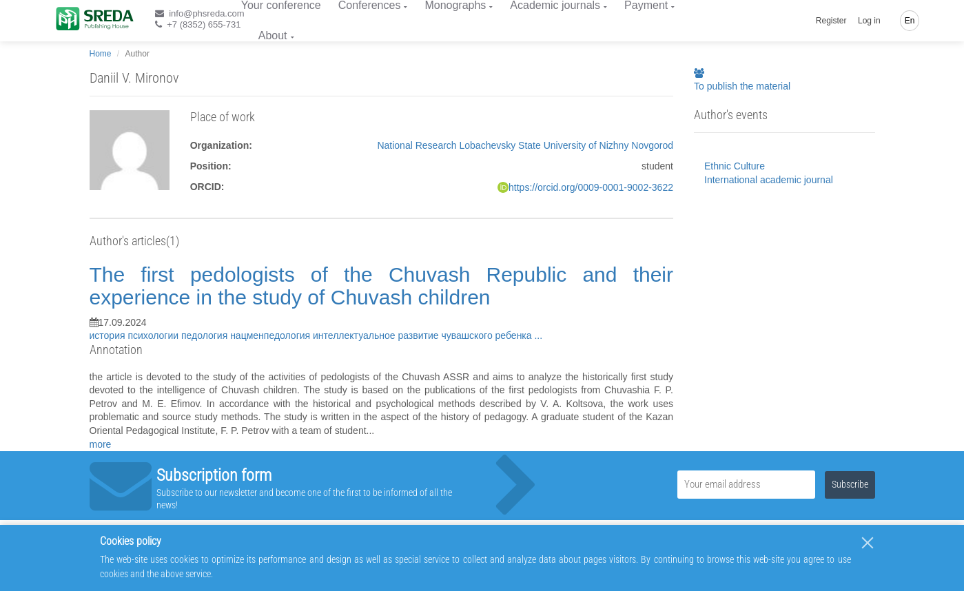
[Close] (868, 543)
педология (205, 335)
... (538, 335)
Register (831, 20)
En (910, 20)
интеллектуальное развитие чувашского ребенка (423, 335)
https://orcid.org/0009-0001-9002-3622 (591, 187)
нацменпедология (271, 335)
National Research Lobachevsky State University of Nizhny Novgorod (525, 145)
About (272, 35)
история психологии (135, 335)
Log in (869, 20)
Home (101, 54)
